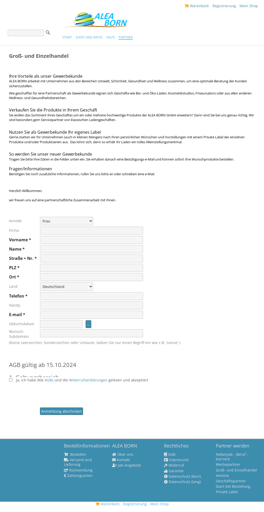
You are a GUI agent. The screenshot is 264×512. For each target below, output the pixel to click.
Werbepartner (228, 464)
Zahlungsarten (78, 475)
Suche (48, 32)
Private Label (227, 492)
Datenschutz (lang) (182, 481)
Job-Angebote (126, 465)
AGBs (50, 380)
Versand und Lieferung (78, 462)
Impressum (176, 460)
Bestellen (75, 454)
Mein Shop (249, 5)
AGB (169, 454)
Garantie (174, 471)
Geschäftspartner (231, 481)
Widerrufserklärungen (88, 380)
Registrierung (224, 5)
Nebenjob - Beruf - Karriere (232, 456)
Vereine (222, 475)
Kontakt (121, 460)
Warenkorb (197, 5)
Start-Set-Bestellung (233, 486)
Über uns (122, 454)
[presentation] (79, 392)
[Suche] (26, 33)
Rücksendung (78, 470)
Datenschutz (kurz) (182, 476)
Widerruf (174, 465)
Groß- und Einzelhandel (236, 470)
